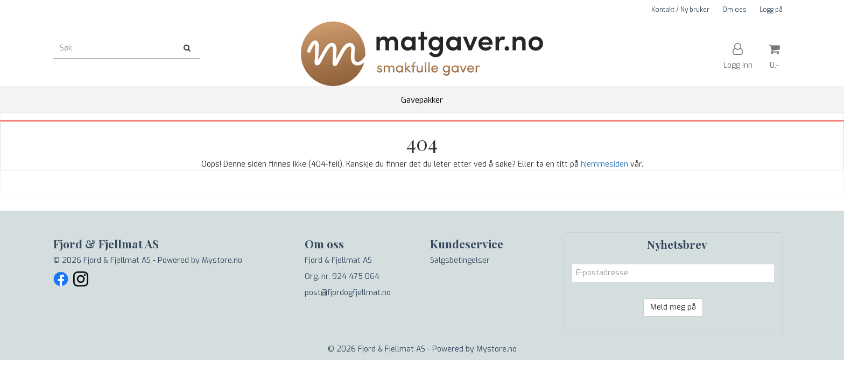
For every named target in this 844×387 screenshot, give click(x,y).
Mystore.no (222, 260)
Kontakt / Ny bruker (680, 9)
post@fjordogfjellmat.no (348, 293)
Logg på (771, 9)
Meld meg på (673, 307)
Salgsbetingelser (460, 260)
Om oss (734, 9)
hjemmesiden (604, 164)
